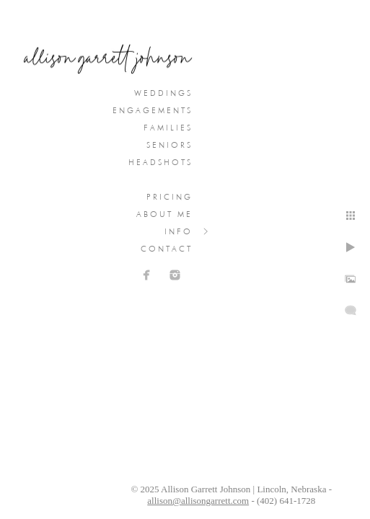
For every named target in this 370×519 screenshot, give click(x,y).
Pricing (169, 197)
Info (178, 231)
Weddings (163, 93)
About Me (164, 214)
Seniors (169, 145)
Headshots (160, 162)
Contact (167, 249)
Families (168, 128)
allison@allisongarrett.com (198, 500)
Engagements (153, 110)
